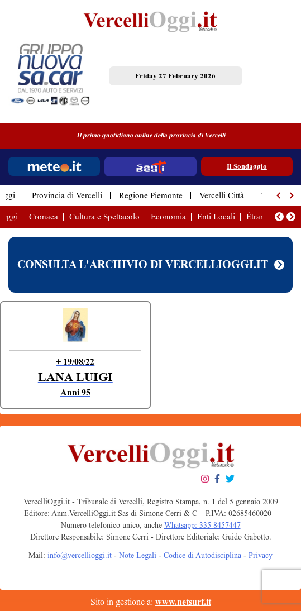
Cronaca (43, 216)
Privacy (261, 555)
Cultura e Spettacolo (104, 216)
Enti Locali (216, 216)
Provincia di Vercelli (67, 195)
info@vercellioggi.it (79, 555)
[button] (279, 195)
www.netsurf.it (183, 602)
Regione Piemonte (151, 195)
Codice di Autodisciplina (202, 555)
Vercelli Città (221, 195)
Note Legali (137, 555)
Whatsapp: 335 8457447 (202, 525)
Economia (168, 216)
